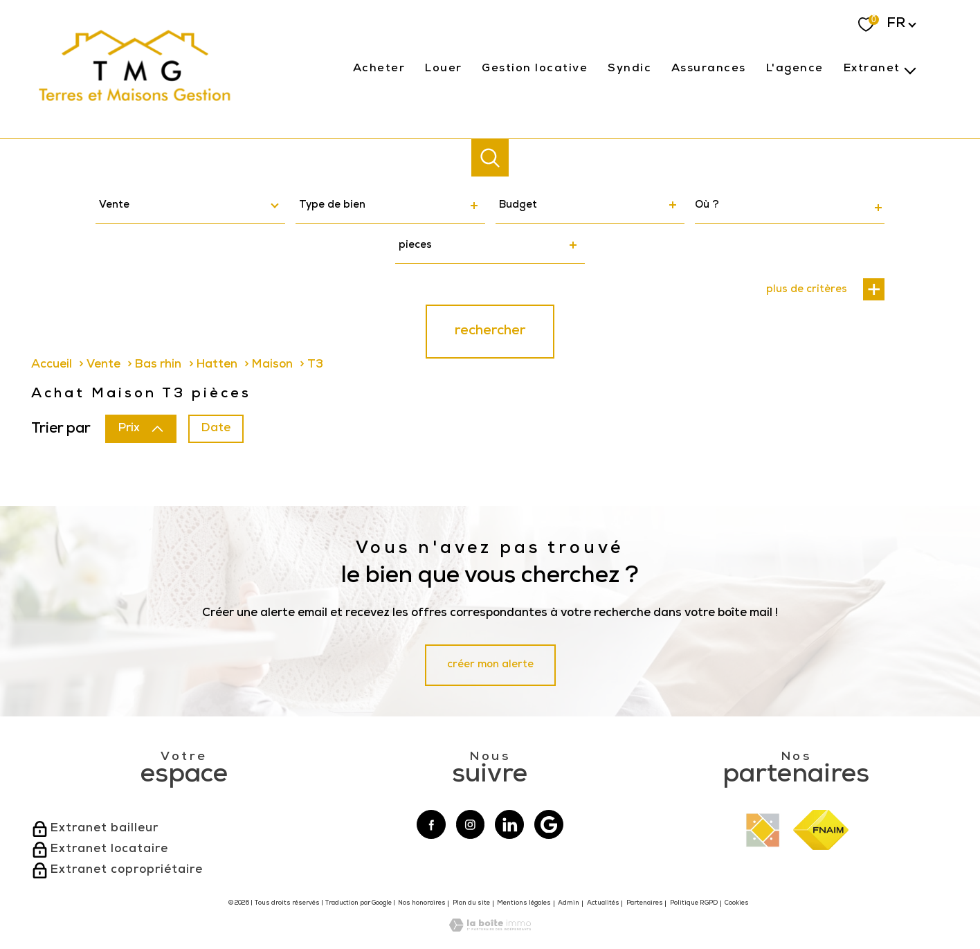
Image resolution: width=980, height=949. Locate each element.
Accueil (51, 365)
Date (215, 429)
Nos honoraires (422, 904)
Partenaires (644, 904)
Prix (140, 429)
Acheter (379, 69)
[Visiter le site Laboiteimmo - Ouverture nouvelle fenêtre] (490, 929)
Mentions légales (524, 904)
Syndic (629, 69)
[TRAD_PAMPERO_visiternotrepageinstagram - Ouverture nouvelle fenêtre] (470, 824)
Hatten (217, 365)
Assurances (708, 69)
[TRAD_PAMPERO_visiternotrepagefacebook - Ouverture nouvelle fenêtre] (431, 824)
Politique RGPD (694, 904)
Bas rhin (158, 365)
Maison (272, 365)
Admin (568, 904)
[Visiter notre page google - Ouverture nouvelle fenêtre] (548, 824)
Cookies (737, 904)
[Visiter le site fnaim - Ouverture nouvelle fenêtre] (821, 830)
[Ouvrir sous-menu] (910, 69)
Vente (103, 365)
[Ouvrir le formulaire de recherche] (490, 158)
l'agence (795, 69)
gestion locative (535, 69)
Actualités (603, 904)
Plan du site (471, 904)
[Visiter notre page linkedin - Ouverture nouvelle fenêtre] (509, 824)
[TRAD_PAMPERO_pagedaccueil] (135, 108)
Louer (443, 69)
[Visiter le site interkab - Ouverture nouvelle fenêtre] (763, 830)
